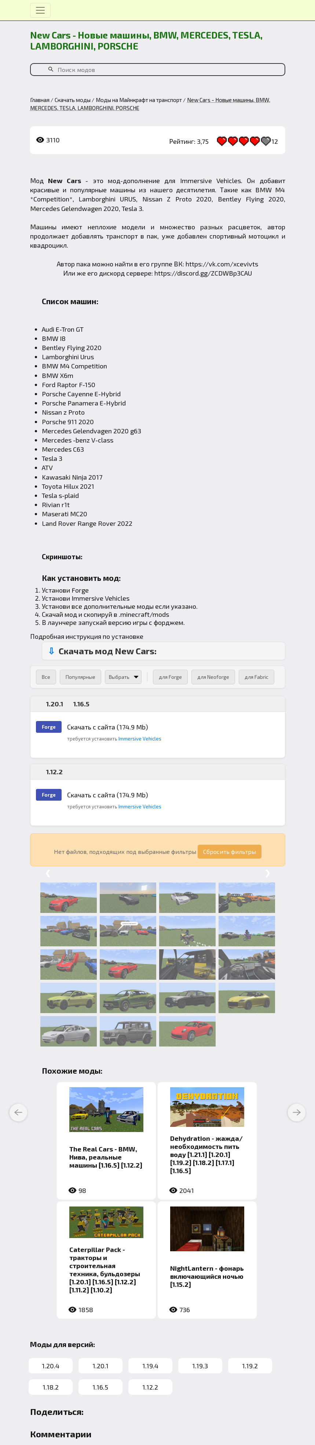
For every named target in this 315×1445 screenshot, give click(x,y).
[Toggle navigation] (40, 10)
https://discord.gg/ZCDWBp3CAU (203, 273)
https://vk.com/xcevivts (222, 264)
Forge (80, 590)
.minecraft (134, 614)
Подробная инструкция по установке (86, 636)
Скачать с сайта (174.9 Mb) (107, 727)
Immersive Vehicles (210, 180)
